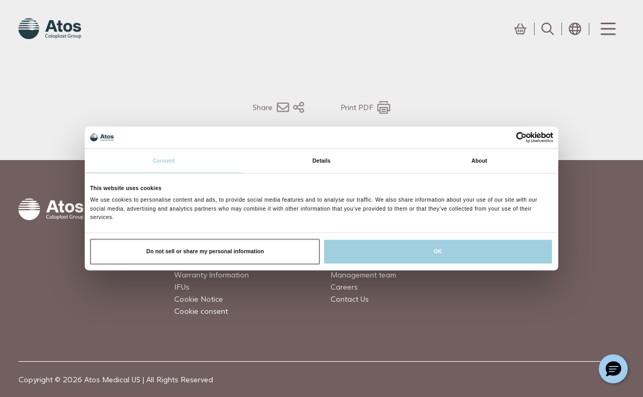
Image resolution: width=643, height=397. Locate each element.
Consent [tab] (164, 160)
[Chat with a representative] (613, 368)
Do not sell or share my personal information (205, 251)
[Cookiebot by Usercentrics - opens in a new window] (507, 137)
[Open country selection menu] (575, 29)
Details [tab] (321, 160)
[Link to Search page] (547, 29)
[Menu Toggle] (607, 29)
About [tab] (479, 160)
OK (438, 251)
